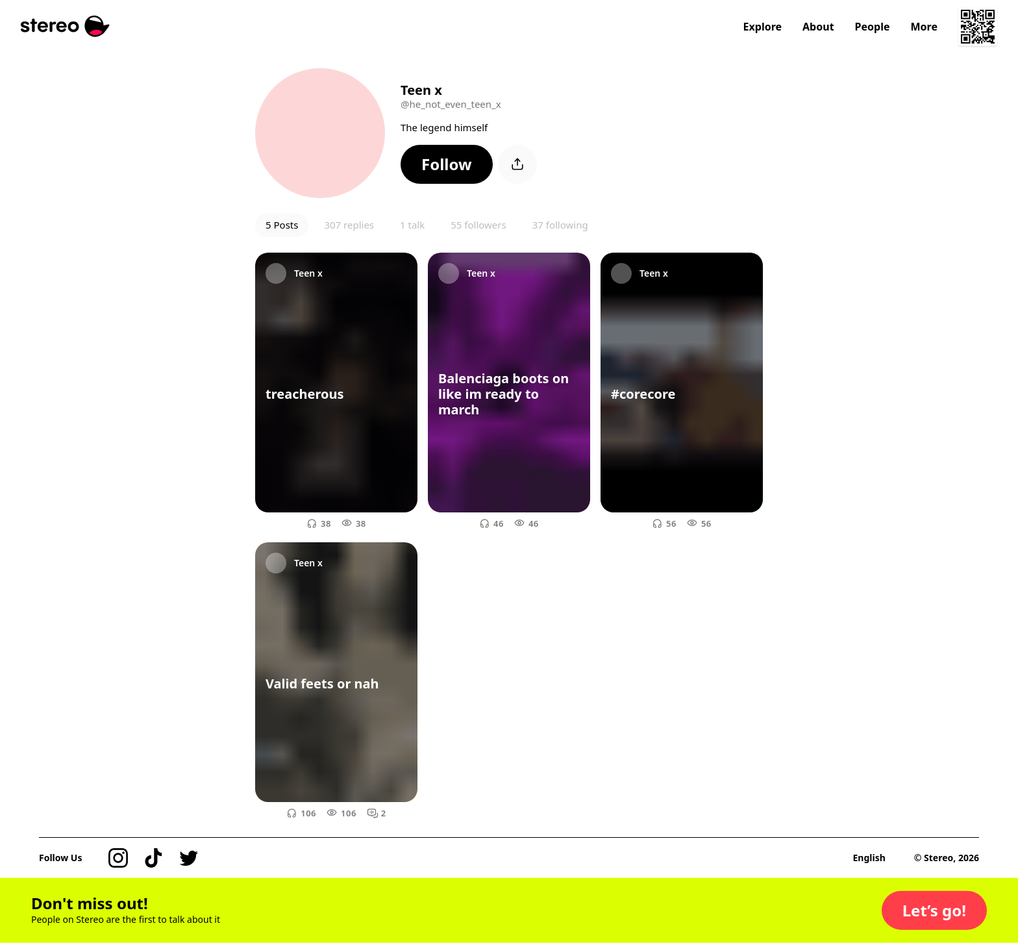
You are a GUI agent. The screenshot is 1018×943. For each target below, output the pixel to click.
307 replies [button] (349, 224)
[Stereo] (65, 26)
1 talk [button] (412, 224)
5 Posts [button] (282, 224)
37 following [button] (560, 224)
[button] (447, 164)
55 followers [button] (478, 224)
